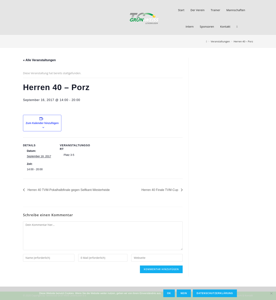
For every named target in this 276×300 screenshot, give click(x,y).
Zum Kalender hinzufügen (42, 123)
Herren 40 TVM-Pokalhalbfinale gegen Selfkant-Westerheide (68, 190)
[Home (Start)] (206, 41)
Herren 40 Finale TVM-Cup (160, 190)
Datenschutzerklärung (215, 293)
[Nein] (271, 293)
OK (169, 293)
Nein (184, 293)
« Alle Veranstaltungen (39, 60)
